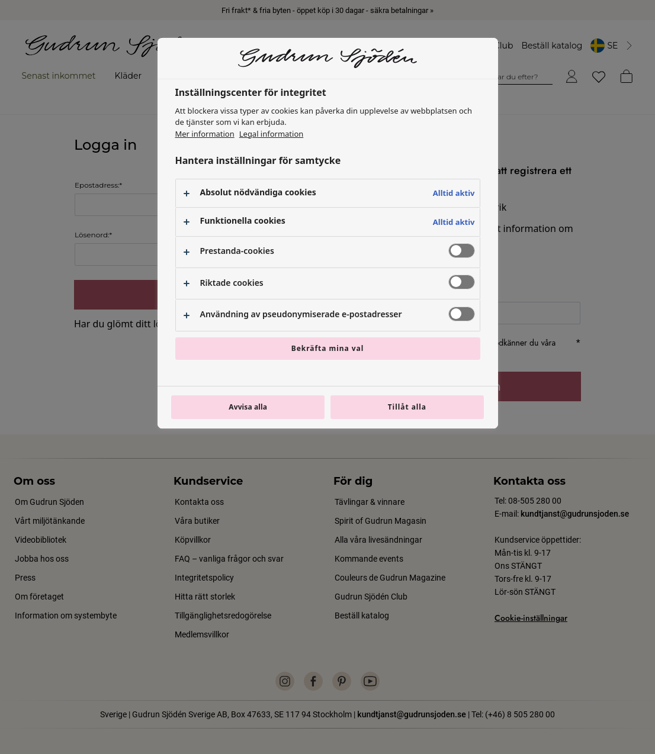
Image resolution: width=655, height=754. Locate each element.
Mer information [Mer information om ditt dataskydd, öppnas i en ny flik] (205, 133)
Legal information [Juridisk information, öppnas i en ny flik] (271, 133)
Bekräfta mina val (327, 348)
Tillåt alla (407, 407)
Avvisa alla (248, 407)
